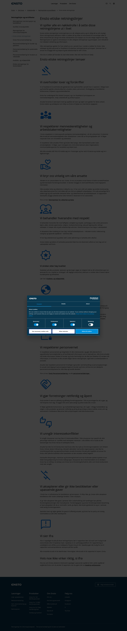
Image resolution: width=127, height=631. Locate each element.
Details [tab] (63, 303)
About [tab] (88, 303)
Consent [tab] (39, 304)
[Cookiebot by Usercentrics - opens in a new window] (91, 298)
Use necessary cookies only (40, 331)
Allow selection (63, 331)
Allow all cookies (87, 331)
